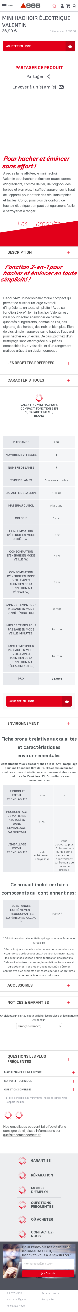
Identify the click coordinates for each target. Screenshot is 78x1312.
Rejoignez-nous (15, 1305)
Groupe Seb (48, 1299)
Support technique (18, 1081)
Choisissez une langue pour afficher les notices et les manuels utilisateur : (39, 1018)
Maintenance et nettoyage (23, 1072)
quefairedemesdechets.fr (22, 1135)
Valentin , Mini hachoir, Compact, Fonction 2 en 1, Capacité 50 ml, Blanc (39, 410)
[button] (61, 6)
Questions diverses (18, 1089)
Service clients (50, 1293)
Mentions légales (16, 1299)
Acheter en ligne (18, 46)
